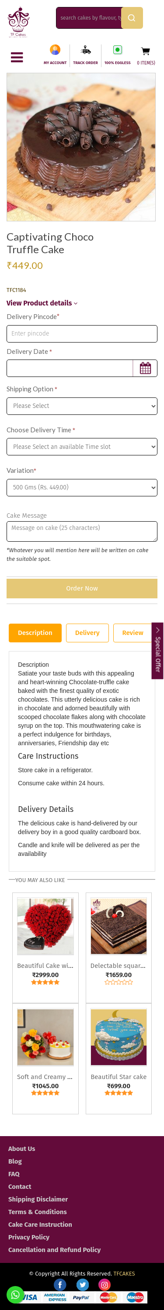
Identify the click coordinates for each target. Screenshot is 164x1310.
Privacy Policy (28, 1237)
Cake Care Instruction (40, 1225)
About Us (21, 1149)
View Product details (42, 303)
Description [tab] (35, 633)
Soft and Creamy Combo (52, 1077)
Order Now (82, 588)
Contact (19, 1187)
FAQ (14, 1174)
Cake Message (27, 515)
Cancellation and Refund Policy (54, 1250)
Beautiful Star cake (119, 1077)
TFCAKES (124, 1273)
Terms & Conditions (37, 1212)
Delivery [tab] (87, 633)
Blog (15, 1161)
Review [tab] (132, 633)
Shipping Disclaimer (38, 1199)
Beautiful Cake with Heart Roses (64, 966)
